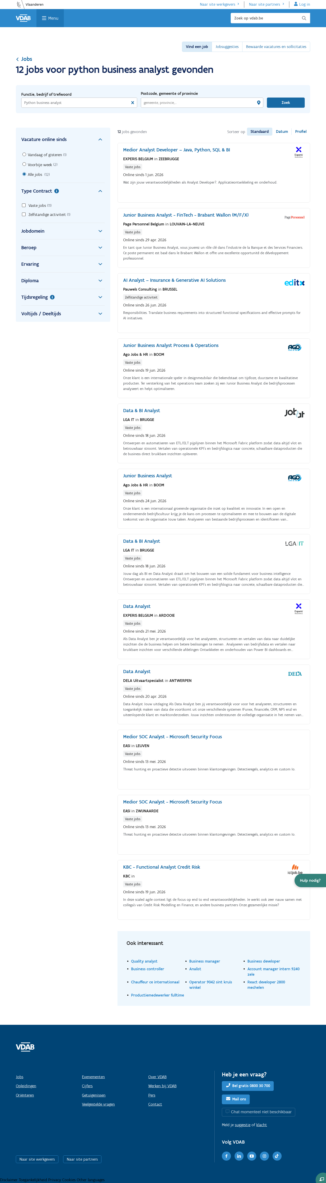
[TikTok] (277, 1156)
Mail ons (239, 1099)
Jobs (24, 58)
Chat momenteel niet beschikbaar (261, 1111)
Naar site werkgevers (217, 4)
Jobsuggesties (227, 46)
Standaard (260, 131)
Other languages (91, 1179)
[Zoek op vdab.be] (270, 18)
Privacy (55, 1179)
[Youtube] (251, 1156)
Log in (304, 4)
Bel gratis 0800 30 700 (251, 1085)
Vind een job (197, 46)
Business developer (263, 961)
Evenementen (93, 1076)
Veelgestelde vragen (98, 1104)
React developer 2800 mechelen (266, 985)
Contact (155, 1104)
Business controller (147, 968)
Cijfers (87, 1085)
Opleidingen (26, 1085)
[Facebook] (226, 1156)
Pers (151, 1095)
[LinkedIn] (239, 1156)
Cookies (69, 1179)
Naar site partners (264, 4)
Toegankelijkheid (33, 1179)
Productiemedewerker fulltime (157, 995)
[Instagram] (264, 1156)
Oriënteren (25, 1095)
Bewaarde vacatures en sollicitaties (276, 46)
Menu (53, 18)
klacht (261, 1124)
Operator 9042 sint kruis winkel (210, 985)
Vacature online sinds (63, 139)
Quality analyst (144, 961)
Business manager (204, 961)
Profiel (301, 131)
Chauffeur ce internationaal (155, 982)
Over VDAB (157, 1076)
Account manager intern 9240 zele (273, 971)
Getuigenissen (93, 1095)
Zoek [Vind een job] (286, 102)
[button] (310, 880)
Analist (195, 968)
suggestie (242, 1124)
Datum (282, 131)
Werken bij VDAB (162, 1085)
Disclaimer (9, 1179)
